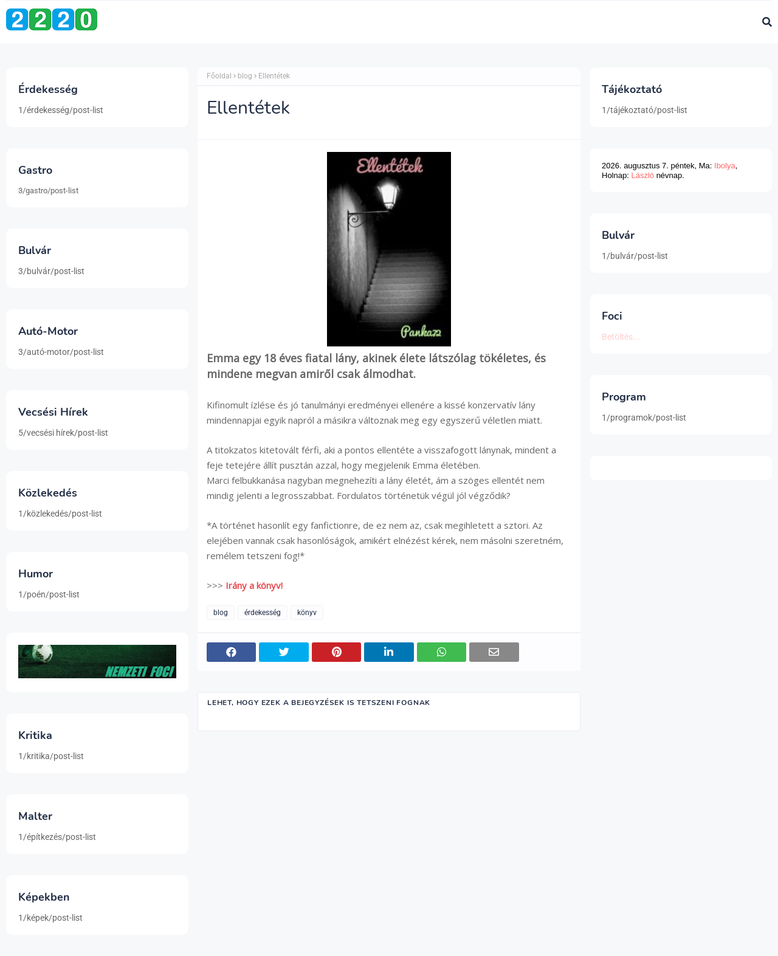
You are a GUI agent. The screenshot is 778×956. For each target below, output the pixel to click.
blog (245, 76)
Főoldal (219, 76)
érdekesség (262, 612)
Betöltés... (621, 337)
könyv (307, 612)
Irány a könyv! (254, 585)
